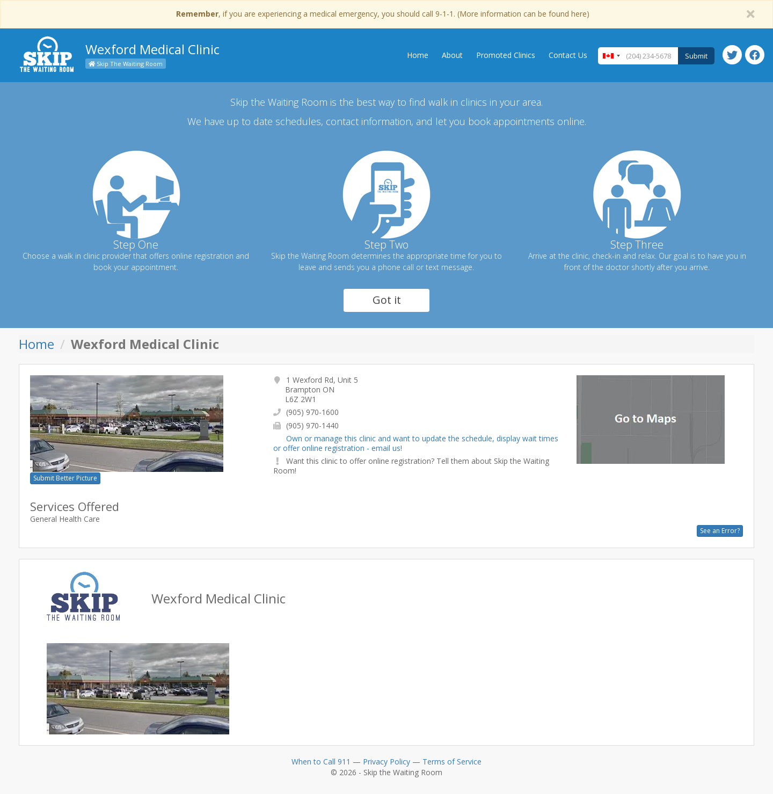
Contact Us (568, 55)
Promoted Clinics (505, 55)
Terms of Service (452, 761)
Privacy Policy (386, 761)
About (452, 55)
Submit (696, 56)
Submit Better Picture (65, 478)
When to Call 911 (321, 761)
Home (417, 55)
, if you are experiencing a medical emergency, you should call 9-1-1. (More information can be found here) (382, 14)
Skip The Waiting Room (126, 64)
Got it (387, 300)
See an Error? (720, 530)
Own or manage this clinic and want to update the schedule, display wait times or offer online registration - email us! (415, 443)
